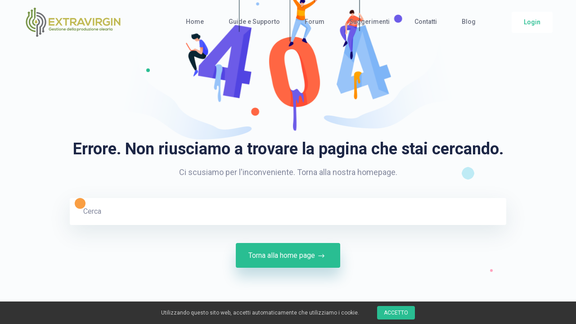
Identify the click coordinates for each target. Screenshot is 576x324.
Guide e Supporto (254, 21)
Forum (314, 21)
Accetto (396, 313)
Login (532, 22)
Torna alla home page (288, 255)
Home (195, 21)
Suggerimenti (369, 21)
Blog (469, 21)
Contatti (425, 21)
